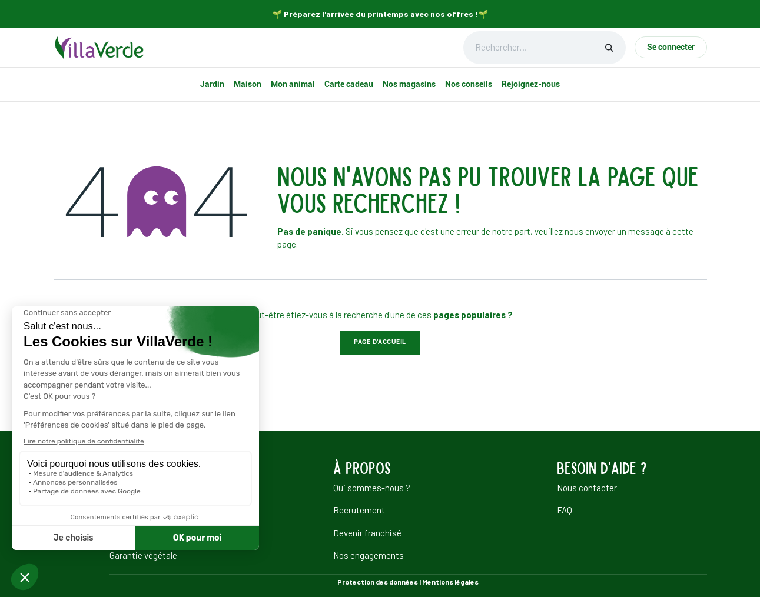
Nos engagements (368, 555)
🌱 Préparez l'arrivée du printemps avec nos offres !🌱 (380, 14)
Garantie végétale (143, 555)
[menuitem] (212, 84)
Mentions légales (450, 582)
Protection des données (377, 582)
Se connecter (671, 47)
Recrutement (359, 510)
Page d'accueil (380, 342)
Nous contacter (587, 487)
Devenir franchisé (367, 533)
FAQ (564, 510)
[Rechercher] (609, 47)
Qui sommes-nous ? (371, 487)
